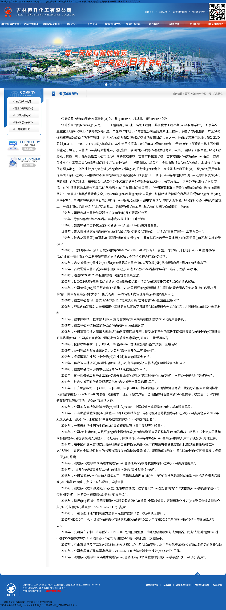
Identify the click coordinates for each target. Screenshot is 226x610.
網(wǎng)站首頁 (10, 24)
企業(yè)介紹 (31, 24)
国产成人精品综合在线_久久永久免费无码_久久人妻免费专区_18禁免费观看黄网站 (38, 605)
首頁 (187, 93)
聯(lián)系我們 (198, 12)
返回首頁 (149, 12)
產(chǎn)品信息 (51, 24)
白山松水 (195, 24)
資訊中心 (72, 24)
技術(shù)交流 (113, 24)
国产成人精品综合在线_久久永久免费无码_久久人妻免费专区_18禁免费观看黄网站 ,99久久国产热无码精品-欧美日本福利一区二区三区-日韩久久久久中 (70, 1)
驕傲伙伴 (174, 24)
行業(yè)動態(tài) (24, 108)
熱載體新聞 (24, 129)
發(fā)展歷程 (216, 93)
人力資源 (92, 24)
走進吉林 (163, 12)
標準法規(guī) (24, 115)
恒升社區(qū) (133, 24)
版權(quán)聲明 (180, 12)
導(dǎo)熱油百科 (24, 122)
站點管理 (217, 585)
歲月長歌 (154, 24)
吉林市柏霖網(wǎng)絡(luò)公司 (37, 588)
